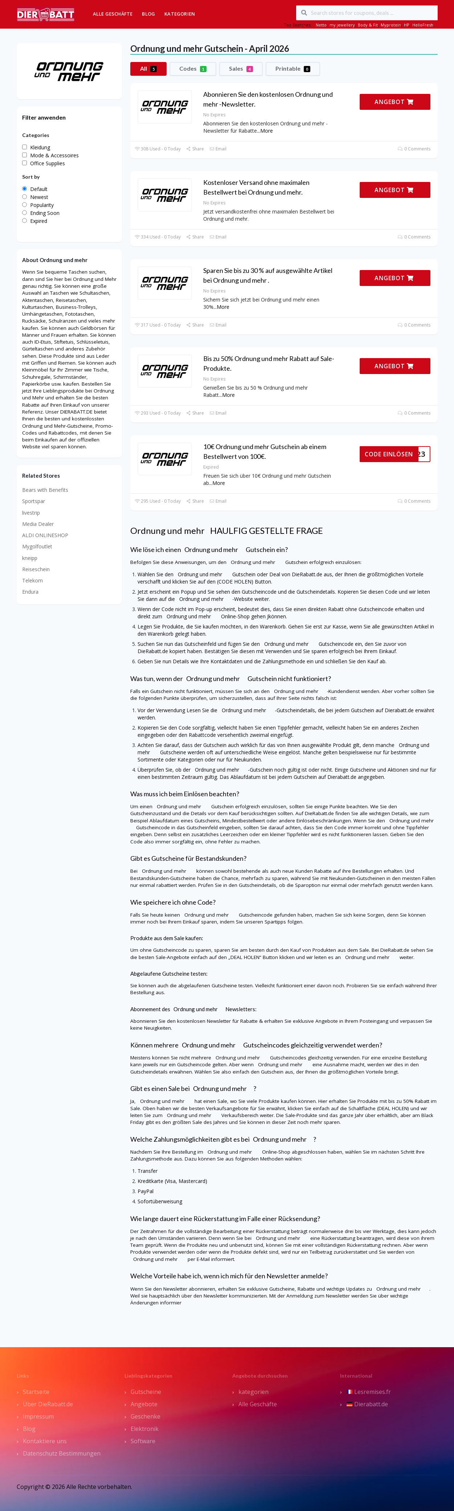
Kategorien (179, 14)
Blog (148, 14)
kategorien (253, 1392)
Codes (192, 68)
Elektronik (145, 1429)
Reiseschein (36, 569)
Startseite (36, 1392)
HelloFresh (422, 25)
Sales (241, 68)
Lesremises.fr (369, 1392)
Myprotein (391, 25)
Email (217, 149)
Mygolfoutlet (37, 546)
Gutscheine (146, 1392)
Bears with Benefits (45, 489)
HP (406, 25)
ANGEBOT (394, 102)
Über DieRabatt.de (48, 1404)
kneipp (29, 558)
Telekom (32, 580)
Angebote (144, 1404)
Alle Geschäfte (113, 14)
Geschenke (145, 1416)
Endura (30, 591)
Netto (321, 25)
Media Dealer (38, 523)
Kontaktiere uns (45, 1441)
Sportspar (33, 501)
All (148, 68)
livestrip (31, 512)
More (266, 130)
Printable (292, 68)
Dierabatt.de (367, 1404)
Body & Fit (368, 25)
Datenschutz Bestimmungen (62, 1453)
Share (195, 149)
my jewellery (342, 25)
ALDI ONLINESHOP (45, 535)
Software (143, 1441)
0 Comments (414, 149)
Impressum (38, 1416)
